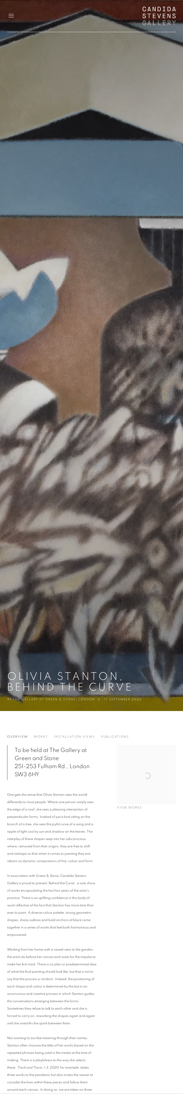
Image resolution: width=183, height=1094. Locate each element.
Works (41, 736)
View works (129, 807)
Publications (115, 736)
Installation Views (74, 736)
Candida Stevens (159, 16)
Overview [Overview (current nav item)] (17, 736)
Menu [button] (10, 16)
